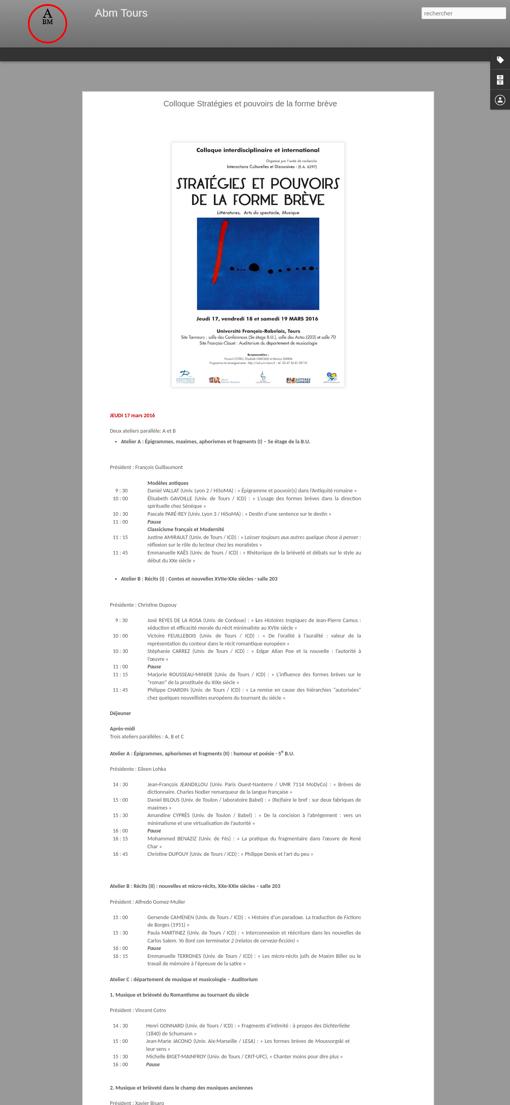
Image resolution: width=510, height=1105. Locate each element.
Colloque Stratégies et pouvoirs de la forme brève (250, 103)
